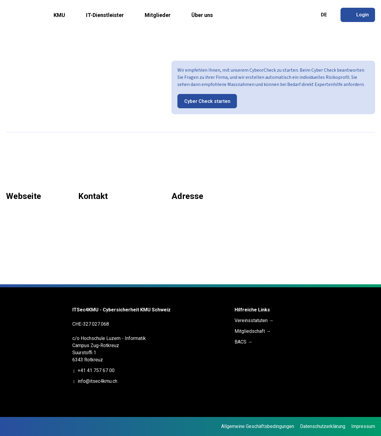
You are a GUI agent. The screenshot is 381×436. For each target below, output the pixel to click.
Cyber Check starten (207, 101)
